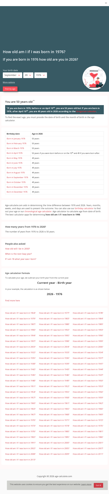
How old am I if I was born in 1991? (20, 442)
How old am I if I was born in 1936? (54, 358)
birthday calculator (84, 208)
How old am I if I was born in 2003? (20, 347)
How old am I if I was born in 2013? (20, 459)
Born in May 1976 (14, 158)
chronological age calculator (38, 211)
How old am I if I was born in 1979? (20, 318)
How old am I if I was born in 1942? (20, 369)
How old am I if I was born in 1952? (54, 386)
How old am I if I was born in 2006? (88, 347)
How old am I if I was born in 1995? (54, 335)
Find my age (10, 89)
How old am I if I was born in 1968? (54, 414)
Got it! (98, 485)
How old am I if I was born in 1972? (88, 420)
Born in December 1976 (17, 192)
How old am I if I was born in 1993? (88, 330)
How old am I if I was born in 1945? (20, 375)
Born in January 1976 (16, 138)
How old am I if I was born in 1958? (54, 397)
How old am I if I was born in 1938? (20, 363)
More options (9, 82)
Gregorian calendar (86, 111)
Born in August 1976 (16, 172)
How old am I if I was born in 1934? (88, 352)
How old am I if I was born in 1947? (88, 375)
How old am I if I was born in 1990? (20, 330)
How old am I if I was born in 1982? (20, 437)
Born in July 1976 (14, 167)
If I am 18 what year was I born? (20, 259)
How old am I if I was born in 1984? (88, 318)
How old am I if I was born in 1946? (54, 375)
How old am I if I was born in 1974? (54, 426)
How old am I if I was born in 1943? (54, 369)
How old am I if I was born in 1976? (20, 431)
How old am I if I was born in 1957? (20, 397)
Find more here (12, 300)
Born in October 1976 (16, 182)
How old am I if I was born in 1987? (20, 324)
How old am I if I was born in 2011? (88, 454)
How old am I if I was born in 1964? (20, 313)
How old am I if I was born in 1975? (88, 426)
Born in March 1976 (15, 148)
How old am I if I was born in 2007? (88, 448)
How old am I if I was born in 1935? (20, 358)
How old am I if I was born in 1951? (20, 386)
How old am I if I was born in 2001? (88, 442)
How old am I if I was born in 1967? (20, 414)
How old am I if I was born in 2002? (20, 448)
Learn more (86, 484)
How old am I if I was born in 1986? (88, 437)
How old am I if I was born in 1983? (54, 318)
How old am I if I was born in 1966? (88, 409)
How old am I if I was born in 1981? (88, 431)
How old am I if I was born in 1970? (20, 420)
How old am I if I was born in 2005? (54, 448)
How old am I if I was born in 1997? (20, 341)
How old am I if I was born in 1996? (88, 335)
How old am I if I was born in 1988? (54, 324)
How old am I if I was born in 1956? (88, 392)
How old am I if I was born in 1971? (54, 420)
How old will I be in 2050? (17, 248)
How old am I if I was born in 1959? (88, 397)
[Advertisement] (54, 29)
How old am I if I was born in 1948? (20, 380)
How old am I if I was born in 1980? (54, 431)
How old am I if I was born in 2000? (54, 442)
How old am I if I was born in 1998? (54, 341)
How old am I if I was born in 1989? (88, 324)
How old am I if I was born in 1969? (88, 414)
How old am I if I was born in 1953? (88, 386)
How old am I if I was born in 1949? (54, 380)
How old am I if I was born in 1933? (54, 352)
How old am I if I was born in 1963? (20, 409)
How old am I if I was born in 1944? (88, 369)
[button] (106, 3)
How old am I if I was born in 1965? (54, 409)
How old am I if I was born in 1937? (88, 358)
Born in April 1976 (15, 153)
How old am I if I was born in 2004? (54, 347)
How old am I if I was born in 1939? (54, 363)
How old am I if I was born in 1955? (54, 392)
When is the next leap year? (18, 253)
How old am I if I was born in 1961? (54, 403)
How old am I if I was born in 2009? (54, 454)
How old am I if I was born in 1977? (54, 313)
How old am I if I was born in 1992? (54, 330)
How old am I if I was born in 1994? (20, 335)
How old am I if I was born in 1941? (88, 363)
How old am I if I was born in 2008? (20, 454)
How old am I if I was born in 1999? (88, 341)
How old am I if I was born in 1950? (88, 380)
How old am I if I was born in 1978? (88, 313)
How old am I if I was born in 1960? (20, 403)
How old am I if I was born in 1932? (20, 352)
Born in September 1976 (17, 177)
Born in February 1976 (16, 143)
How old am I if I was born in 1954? (20, 392)
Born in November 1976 (17, 187)
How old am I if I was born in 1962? (88, 403)
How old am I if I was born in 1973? (20, 426)
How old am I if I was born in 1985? (54, 437)
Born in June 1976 (14, 163)
